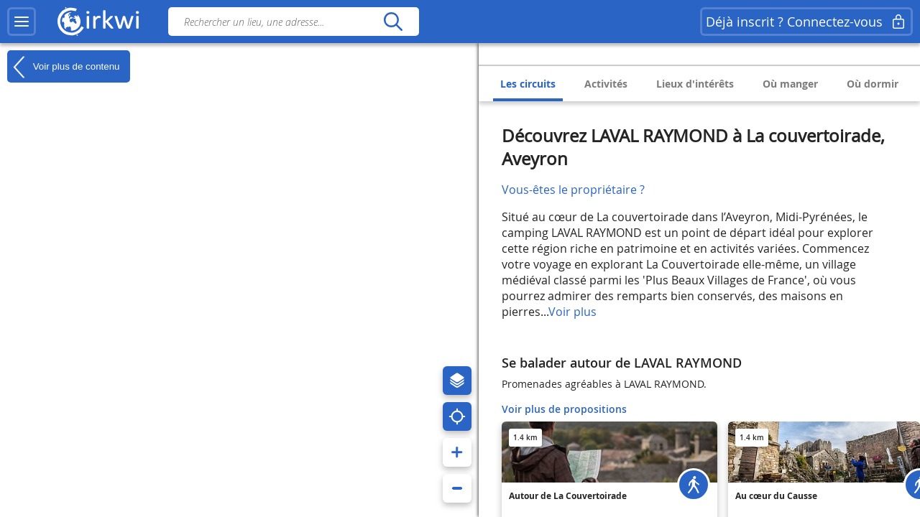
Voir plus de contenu (63, 66)
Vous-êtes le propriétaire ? (573, 189)
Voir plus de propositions (564, 409)
